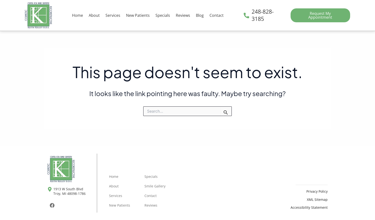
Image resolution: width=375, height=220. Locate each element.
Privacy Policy (317, 191)
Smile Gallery (154, 186)
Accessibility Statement (309, 207)
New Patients (138, 15)
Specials (162, 15)
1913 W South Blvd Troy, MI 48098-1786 (69, 191)
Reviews (183, 15)
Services (112, 15)
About (94, 15)
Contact (217, 15)
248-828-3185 (263, 15)
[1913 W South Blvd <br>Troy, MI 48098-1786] (49, 189)
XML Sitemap (317, 199)
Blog (200, 15)
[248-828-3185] (246, 15)
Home (77, 15)
